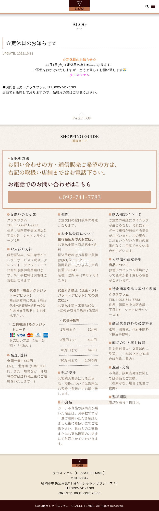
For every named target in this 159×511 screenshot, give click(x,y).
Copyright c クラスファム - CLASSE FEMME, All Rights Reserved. (79, 505)
